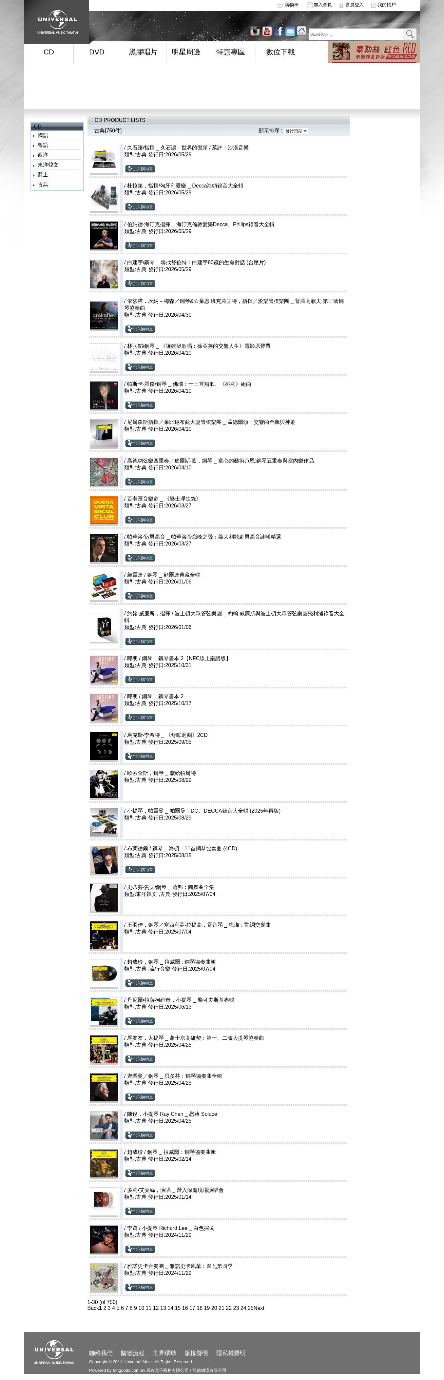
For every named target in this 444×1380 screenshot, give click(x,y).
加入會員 (323, 4)
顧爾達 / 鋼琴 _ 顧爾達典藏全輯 (163, 575)
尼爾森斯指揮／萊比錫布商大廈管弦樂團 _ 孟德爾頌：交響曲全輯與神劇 (211, 422)
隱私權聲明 (231, 1353)
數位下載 (280, 52)
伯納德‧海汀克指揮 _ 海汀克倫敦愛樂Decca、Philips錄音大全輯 (201, 224)
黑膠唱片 (143, 52)
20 (214, 1308)
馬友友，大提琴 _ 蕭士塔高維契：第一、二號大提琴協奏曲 (195, 1038)
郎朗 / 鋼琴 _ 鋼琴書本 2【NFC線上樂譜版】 (179, 658)
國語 (43, 135)
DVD (96, 52)
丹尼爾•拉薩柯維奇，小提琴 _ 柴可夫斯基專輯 (180, 1000)
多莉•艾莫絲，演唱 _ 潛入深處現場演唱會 (175, 1190)
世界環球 (164, 1353)
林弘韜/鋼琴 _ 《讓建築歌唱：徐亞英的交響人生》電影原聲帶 (199, 346)
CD (49, 52)
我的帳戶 (386, 4)
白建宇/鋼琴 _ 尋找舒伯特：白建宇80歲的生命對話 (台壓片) (196, 262)
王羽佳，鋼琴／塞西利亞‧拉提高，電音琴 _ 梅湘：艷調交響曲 (199, 925)
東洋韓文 (48, 165)
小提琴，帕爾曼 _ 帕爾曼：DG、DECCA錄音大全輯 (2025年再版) (204, 811)
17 (192, 1308)
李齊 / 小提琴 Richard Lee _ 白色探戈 (170, 1228)
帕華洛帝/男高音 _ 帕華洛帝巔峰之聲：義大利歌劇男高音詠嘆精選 (204, 537)
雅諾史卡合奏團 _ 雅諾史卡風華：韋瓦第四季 (180, 1266)
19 (207, 1308)
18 (200, 1308)
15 (178, 1308)
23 (236, 1308)
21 (221, 1308)
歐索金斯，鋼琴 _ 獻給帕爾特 (161, 773)
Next (259, 1308)
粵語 (43, 145)
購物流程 (133, 1353)
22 (229, 1308)
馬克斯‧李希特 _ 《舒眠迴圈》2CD (167, 735)
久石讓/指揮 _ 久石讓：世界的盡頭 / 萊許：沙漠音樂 (188, 147)
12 (156, 1308)
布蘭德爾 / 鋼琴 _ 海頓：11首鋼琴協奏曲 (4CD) (182, 848)
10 (141, 1308)
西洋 (43, 155)
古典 (43, 184)
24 (243, 1308)
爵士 (43, 174)
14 (170, 1308)
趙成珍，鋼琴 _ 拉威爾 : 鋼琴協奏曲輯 (171, 962)
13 (163, 1308)
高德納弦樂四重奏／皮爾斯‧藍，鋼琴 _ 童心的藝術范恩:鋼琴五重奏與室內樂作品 (220, 460)
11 (149, 1308)
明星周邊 (186, 52)
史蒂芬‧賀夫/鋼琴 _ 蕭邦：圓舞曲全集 (170, 887)
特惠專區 (230, 52)
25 (251, 1308)
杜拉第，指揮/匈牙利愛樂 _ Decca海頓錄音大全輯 (185, 185)
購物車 (292, 4)
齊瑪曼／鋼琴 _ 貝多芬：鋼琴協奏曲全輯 (174, 1076)
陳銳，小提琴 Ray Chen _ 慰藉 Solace (172, 1114)
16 (185, 1308)
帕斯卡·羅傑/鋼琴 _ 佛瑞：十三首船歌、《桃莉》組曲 (189, 384)
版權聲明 (196, 1353)
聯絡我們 (101, 1353)
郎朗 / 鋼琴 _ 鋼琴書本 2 (155, 696)
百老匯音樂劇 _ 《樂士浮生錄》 (164, 499)
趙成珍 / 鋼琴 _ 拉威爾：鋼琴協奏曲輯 (171, 1152)
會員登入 (354, 4)
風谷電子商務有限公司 (167, 1370)
